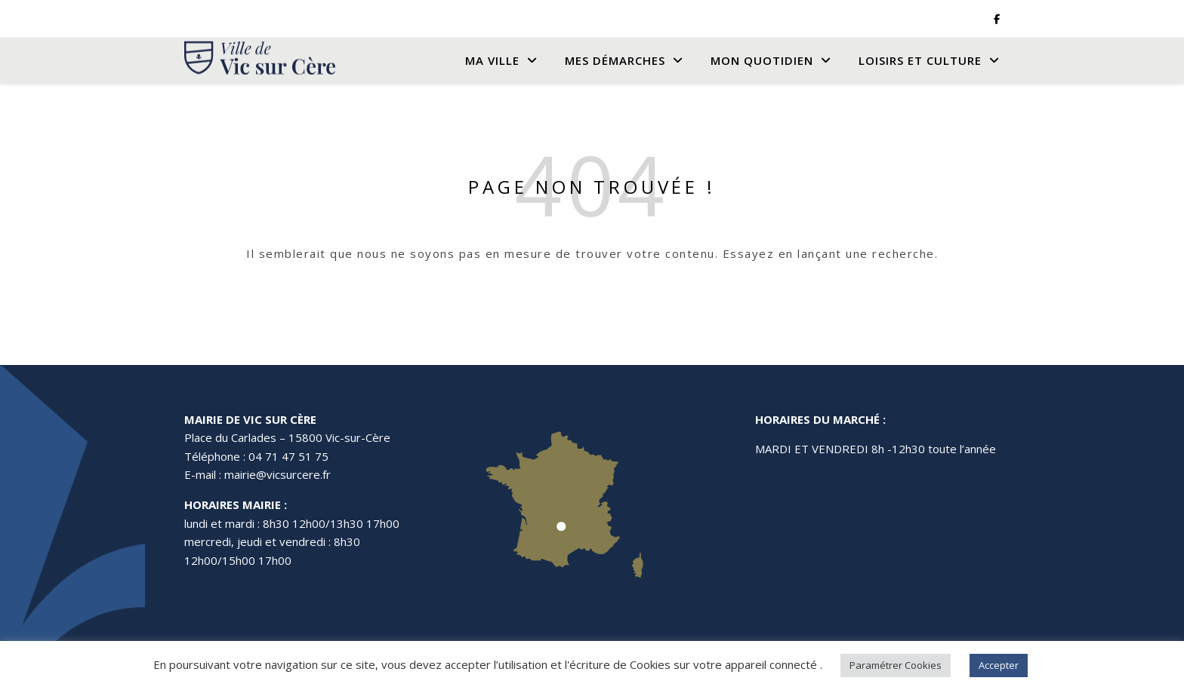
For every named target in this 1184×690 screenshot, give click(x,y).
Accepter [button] (999, 665)
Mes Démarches (615, 60)
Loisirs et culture (920, 60)
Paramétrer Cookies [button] (895, 665)
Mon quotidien (762, 60)
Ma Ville (492, 60)
